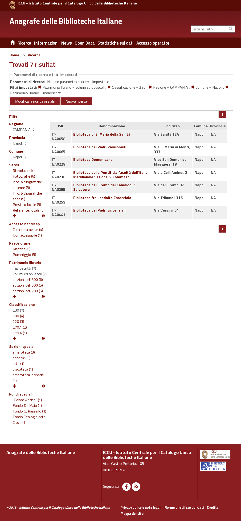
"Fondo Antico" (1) (27, 400)
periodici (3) (21, 358)
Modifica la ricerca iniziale (35, 101)
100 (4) (18, 316)
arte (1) (18, 363)
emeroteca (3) (24, 352)
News (66, 43)
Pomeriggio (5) (24, 254)
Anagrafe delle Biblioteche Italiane (66, 21)
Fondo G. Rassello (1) (29, 411)
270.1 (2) (20, 327)
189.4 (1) (20, 333)
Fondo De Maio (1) (27, 405)
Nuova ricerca (76, 101)
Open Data (85, 43)
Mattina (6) (21, 249)
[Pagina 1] (222, 114)
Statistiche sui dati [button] (116, 43)
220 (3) (18, 321)
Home (14, 55)
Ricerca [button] (24, 43)
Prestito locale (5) (27, 204)
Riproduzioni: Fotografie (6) (24, 173)
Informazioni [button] (46, 43)
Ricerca (34, 55)
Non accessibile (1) (27, 235)
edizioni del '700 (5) (28, 291)
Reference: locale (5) (29, 210)
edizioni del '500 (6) (28, 279)
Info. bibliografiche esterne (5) (27, 184)
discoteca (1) (23, 369)
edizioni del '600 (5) (28, 285)
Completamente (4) (28, 229)
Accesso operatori (153, 43)
